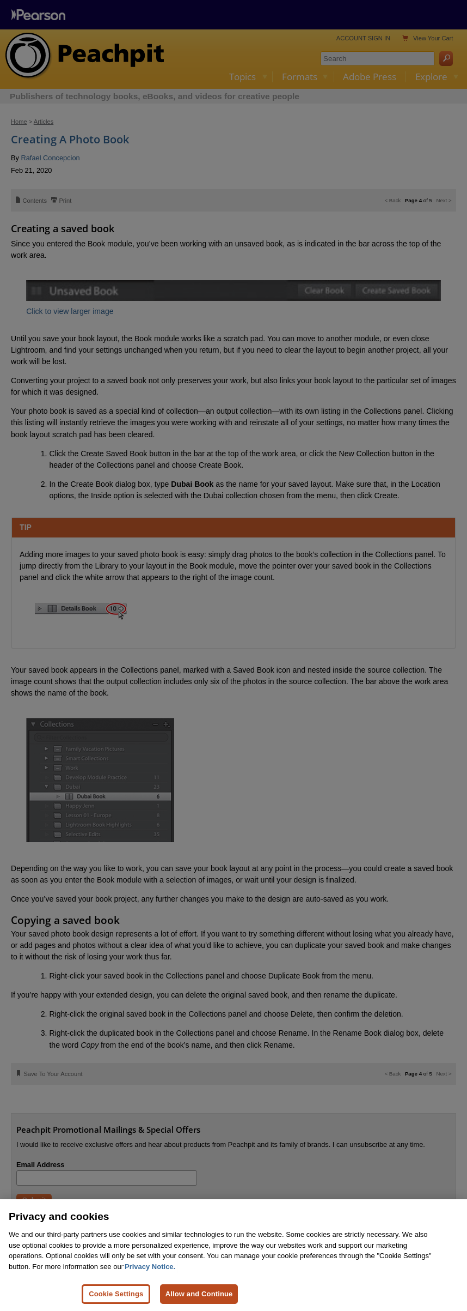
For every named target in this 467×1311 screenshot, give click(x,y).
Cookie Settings (116, 1294)
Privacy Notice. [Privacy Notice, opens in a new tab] (150, 1266)
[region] (233, 1255)
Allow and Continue (199, 1294)
